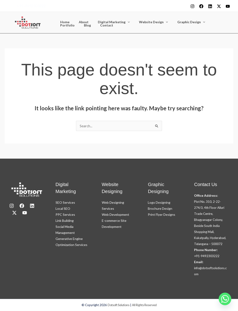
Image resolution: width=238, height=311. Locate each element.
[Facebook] (201, 6)
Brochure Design (160, 209)
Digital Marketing (107, 22)
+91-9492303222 (31, 5)
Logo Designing (159, 203)
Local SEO (63, 209)
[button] (121, 22)
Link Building (65, 221)
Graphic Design (178, 22)
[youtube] (228, 6)
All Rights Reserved (145, 305)
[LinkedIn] (32, 206)
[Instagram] (192, 6)
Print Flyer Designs (161, 215)
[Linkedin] (210, 6)
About (79, 22)
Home (63, 22)
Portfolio (206, 22)
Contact (78, 25)
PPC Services (65, 215)
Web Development (115, 215)
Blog (62, 25)
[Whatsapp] (225, 299)
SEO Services (65, 203)
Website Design (143, 22)
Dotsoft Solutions (118, 305)
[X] (219, 6)
